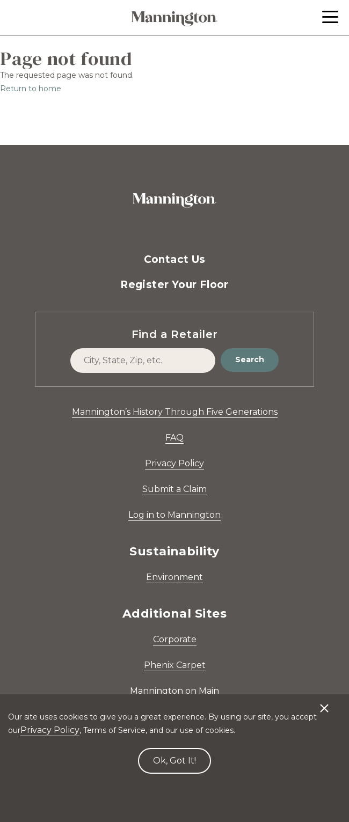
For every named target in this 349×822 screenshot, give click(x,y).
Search (249, 359)
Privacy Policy (174, 463)
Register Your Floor (174, 284)
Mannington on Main (174, 691)
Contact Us (175, 259)
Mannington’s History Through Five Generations (175, 412)
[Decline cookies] (324, 702)
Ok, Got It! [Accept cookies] (174, 760)
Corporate (175, 639)
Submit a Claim (174, 489)
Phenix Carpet (175, 665)
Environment (174, 577)
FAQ (174, 437)
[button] (330, 17)
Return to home (30, 88)
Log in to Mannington (174, 515)
